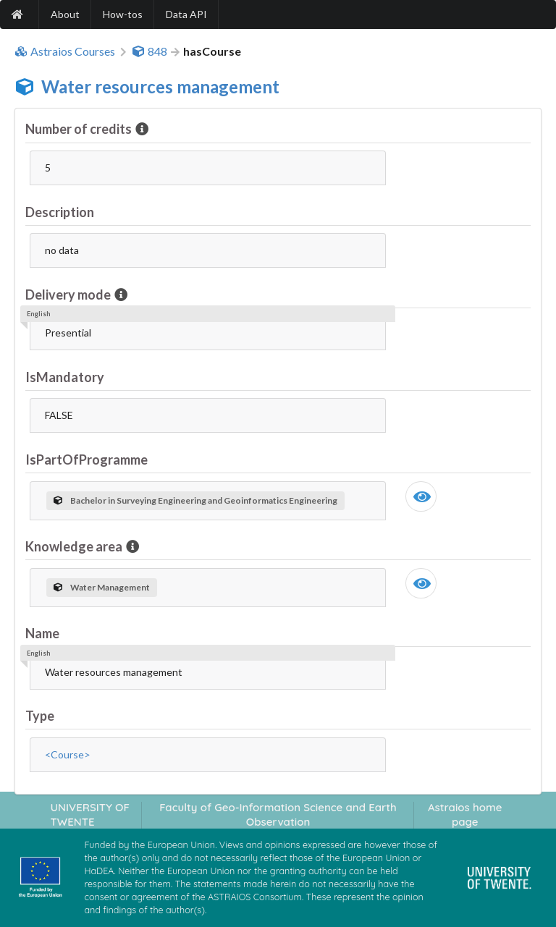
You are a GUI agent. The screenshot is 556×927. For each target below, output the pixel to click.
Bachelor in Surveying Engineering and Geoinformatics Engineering (195, 500)
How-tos (123, 14)
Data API (186, 14)
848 (149, 51)
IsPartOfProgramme (86, 459)
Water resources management (160, 86)
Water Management (102, 587)
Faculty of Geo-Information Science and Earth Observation (278, 814)
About (65, 14)
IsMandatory (64, 377)
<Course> (67, 754)
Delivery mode (69, 294)
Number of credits (79, 129)
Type (39, 716)
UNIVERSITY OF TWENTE (90, 814)
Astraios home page (465, 814)
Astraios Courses (64, 51)
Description (59, 212)
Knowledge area (75, 546)
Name (42, 633)
